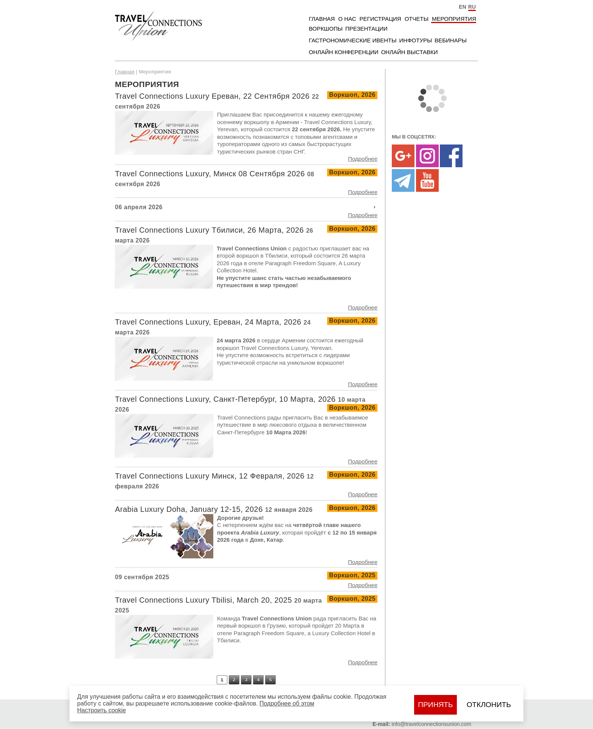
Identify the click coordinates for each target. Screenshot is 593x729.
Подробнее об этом (286, 703)
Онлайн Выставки (409, 52)
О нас (347, 19)
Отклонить (489, 705)
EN (462, 7)
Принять (435, 705)
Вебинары (451, 40)
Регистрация (380, 19)
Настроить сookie (101, 710)
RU (472, 7)
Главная (322, 19)
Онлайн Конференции (344, 52)
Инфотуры (415, 40)
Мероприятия (454, 19)
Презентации (366, 28)
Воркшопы (326, 28)
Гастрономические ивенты (353, 40)
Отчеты (416, 19)
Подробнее (362, 158)
